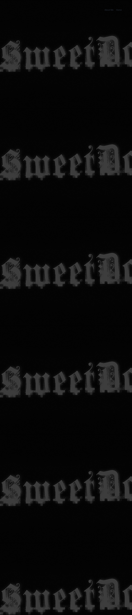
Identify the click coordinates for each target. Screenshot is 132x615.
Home (119, 10)
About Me (109, 10)
